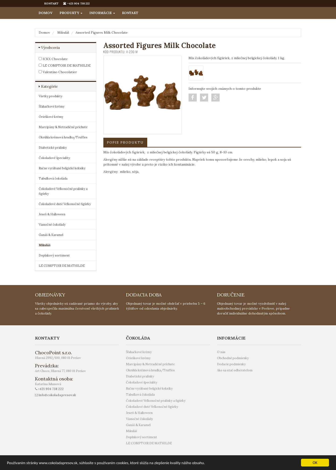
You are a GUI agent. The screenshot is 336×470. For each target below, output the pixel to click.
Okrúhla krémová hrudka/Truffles (63, 137)
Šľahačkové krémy (51, 106)
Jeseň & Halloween (52, 214)
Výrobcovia (50, 47)
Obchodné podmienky (233, 358)
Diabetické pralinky (53, 148)
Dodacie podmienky (231, 364)
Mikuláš (63, 32)
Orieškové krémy (51, 117)
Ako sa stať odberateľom (234, 370)
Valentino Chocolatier (58, 72)
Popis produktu (125, 142)
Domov (45, 13)
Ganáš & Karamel (51, 235)
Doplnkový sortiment (54, 255)
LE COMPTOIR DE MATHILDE (65, 65)
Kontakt (130, 13)
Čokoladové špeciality (54, 158)
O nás (221, 352)
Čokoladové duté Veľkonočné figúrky (65, 204)
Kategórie (49, 86)
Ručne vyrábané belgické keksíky (62, 168)
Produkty (71, 13)
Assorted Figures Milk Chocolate (102, 32)
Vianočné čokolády (52, 225)
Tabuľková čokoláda (53, 179)
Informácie (102, 13)
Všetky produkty (50, 96)
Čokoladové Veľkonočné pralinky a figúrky (63, 191)
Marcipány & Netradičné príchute (63, 127)
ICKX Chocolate (53, 59)
